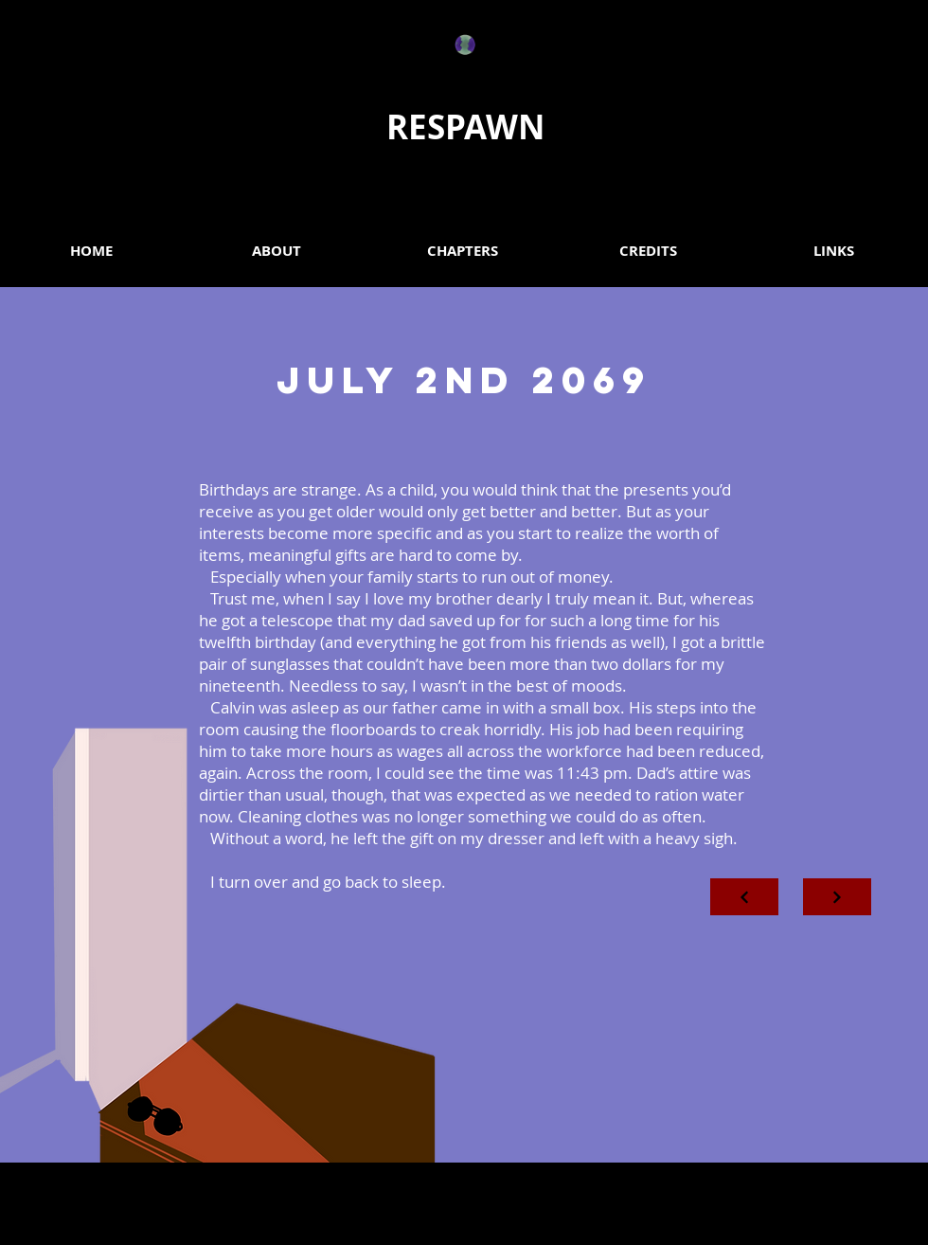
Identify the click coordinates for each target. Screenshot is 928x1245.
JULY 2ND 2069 (464, 380)
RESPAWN (465, 127)
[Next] (744, 896)
